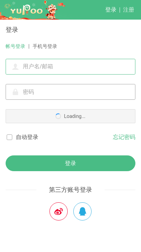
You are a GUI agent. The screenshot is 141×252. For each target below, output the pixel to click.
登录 (110, 9)
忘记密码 (124, 137)
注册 (128, 9)
